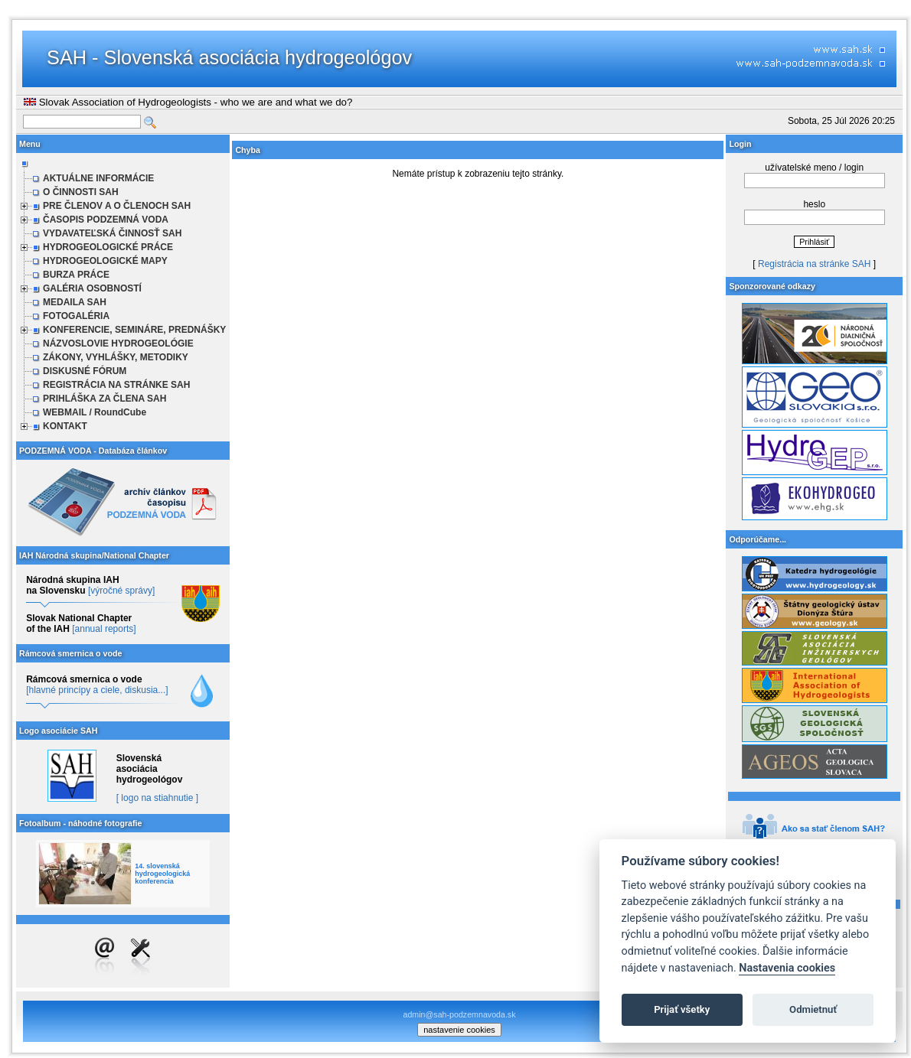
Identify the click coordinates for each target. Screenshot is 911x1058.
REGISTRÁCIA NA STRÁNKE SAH (116, 384)
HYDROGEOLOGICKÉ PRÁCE (108, 247)
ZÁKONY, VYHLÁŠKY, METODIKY (115, 357)
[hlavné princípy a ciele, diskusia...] (97, 690)
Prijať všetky (682, 1009)
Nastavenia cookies (787, 968)
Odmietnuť (813, 1009)
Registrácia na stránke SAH (814, 264)
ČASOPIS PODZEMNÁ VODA (105, 219)
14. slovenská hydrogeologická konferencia (162, 873)
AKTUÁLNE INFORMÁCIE (98, 178)
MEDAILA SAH (74, 302)
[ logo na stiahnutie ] (157, 798)
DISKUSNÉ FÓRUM (84, 371)
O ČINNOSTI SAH (81, 192)
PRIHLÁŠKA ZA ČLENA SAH (104, 398)
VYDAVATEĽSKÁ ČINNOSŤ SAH (112, 233)
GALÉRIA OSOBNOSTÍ (92, 288)
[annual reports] (104, 628)
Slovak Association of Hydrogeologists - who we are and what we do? (188, 102)
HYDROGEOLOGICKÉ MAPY (105, 261)
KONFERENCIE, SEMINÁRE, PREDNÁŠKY (134, 329)
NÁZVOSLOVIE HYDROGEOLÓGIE (118, 343)
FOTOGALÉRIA (76, 316)
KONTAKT (65, 426)
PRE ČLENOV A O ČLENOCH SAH (117, 205)
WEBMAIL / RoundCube (94, 412)
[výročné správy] (121, 590)
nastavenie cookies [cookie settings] (459, 1029)
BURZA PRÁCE (76, 274)
